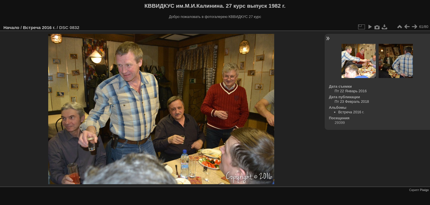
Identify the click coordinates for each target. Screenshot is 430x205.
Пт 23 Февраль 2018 (352, 101)
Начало (11, 27)
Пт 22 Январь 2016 (351, 91)
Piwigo (424, 190)
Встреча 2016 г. (39, 27)
